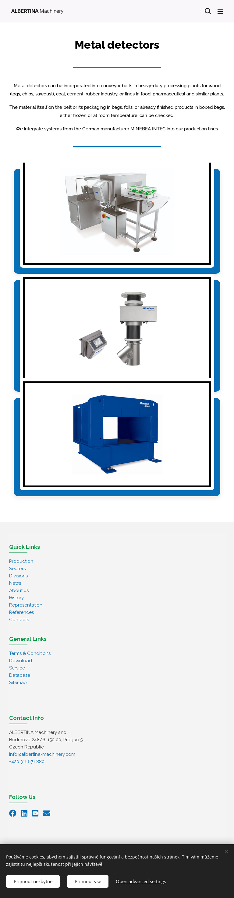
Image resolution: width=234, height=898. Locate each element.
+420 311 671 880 (26, 761)
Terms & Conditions (30, 653)
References (21, 612)
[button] (207, 11)
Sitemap (18, 682)
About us (19, 590)
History (16, 597)
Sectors (17, 568)
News (15, 583)
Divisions (18, 576)
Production (21, 561)
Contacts (19, 619)
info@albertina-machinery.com (42, 754)
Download (20, 660)
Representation (25, 605)
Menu (220, 11)
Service (17, 668)
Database (19, 675)
